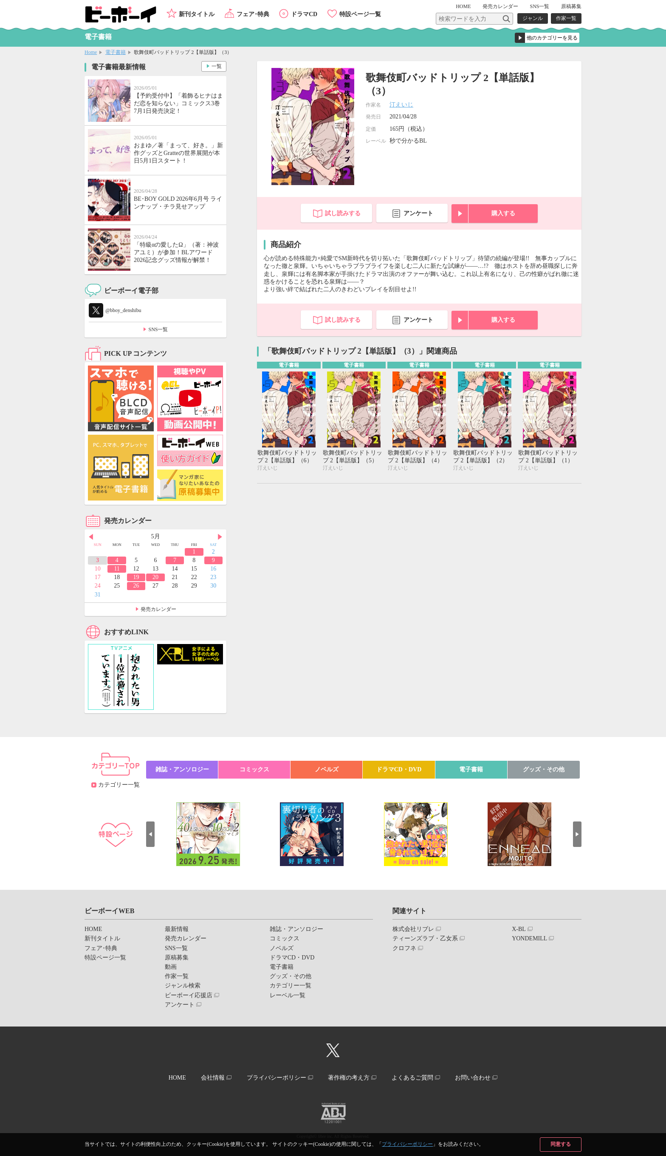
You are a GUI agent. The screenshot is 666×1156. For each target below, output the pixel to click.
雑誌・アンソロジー (182, 769)
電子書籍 (115, 52)
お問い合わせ (473, 1077)
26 (136, 585)
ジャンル (532, 18)
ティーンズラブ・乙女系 (425, 938)
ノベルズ (327, 769)
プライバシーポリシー (407, 1144)
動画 (171, 967)
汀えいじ (401, 104)
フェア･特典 (253, 14)
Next (220, 537)
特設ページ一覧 (360, 14)
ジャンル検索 (182, 985)
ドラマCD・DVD (399, 769)
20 (155, 577)
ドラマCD (304, 14)
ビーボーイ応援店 (188, 995)
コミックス (254, 769)
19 (136, 577)
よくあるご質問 (412, 1077)
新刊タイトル (196, 14)
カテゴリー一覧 (119, 785)
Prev (91, 537)
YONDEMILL (529, 938)
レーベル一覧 (287, 995)
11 (116, 568)
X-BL (519, 929)
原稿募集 (571, 6)
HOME (463, 6)
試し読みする (343, 213)
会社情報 (213, 1077)
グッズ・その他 (543, 769)
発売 (500, 6)
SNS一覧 (539, 6)
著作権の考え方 (349, 1077)
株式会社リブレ (413, 929)
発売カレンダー (158, 609)
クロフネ (404, 948)
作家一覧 (566, 18)
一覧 (217, 66)
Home (91, 52)
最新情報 (177, 929)
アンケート (418, 213)
